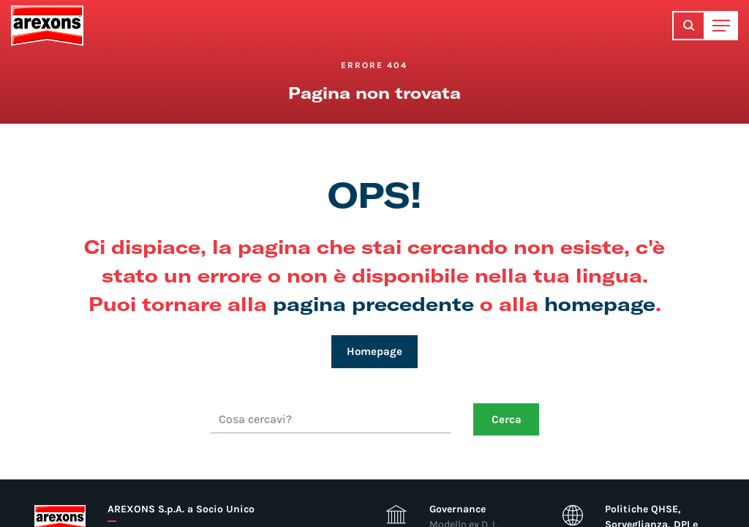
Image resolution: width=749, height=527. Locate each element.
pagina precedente (373, 303)
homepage (599, 303)
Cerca (507, 419)
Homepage (374, 351)
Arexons (47, 25)
